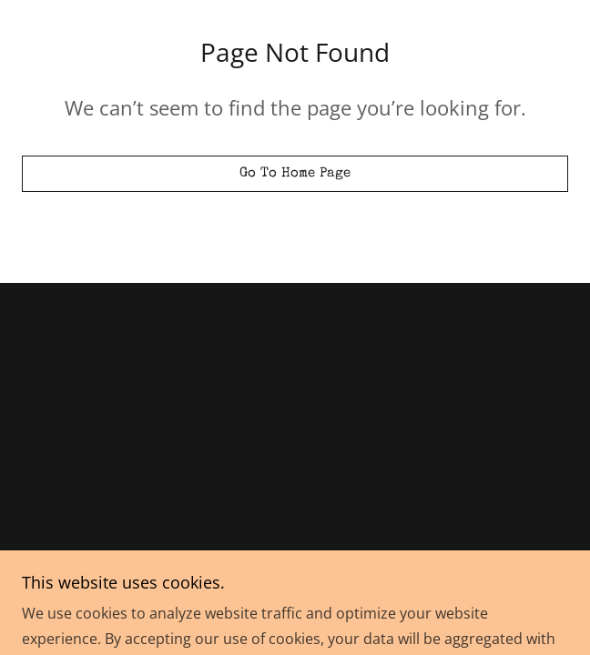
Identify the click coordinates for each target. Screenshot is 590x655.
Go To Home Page (295, 173)
